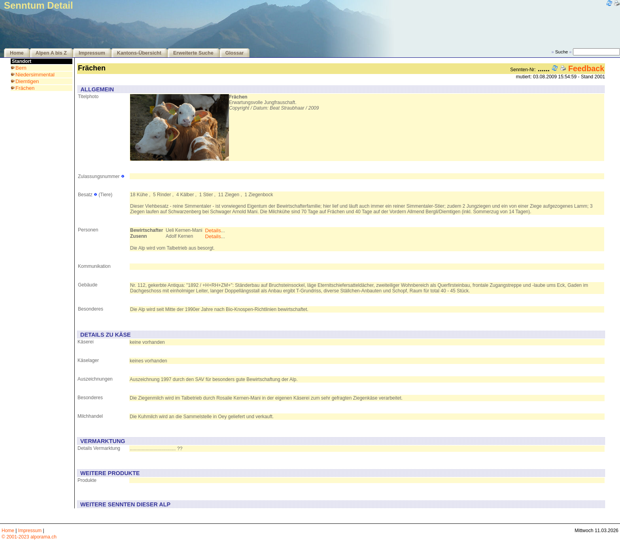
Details (213, 230)
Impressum (92, 53)
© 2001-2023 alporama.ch (29, 537)
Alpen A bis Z (51, 53)
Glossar (234, 53)
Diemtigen (27, 81)
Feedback (586, 68)
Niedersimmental (35, 75)
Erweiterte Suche (193, 53)
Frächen (24, 88)
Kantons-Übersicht (139, 53)
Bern (20, 68)
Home (17, 53)
